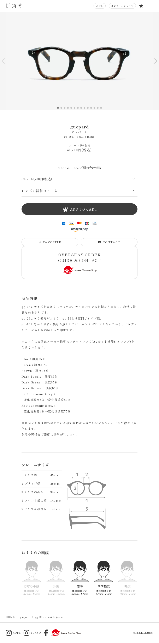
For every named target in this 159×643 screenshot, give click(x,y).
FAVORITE (50, 242)
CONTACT (109, 242)
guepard (79, 129)
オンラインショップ (122, 5)
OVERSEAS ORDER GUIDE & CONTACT (79, 263)
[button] (155, 61)
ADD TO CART (79, 209)
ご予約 (99, 5)
